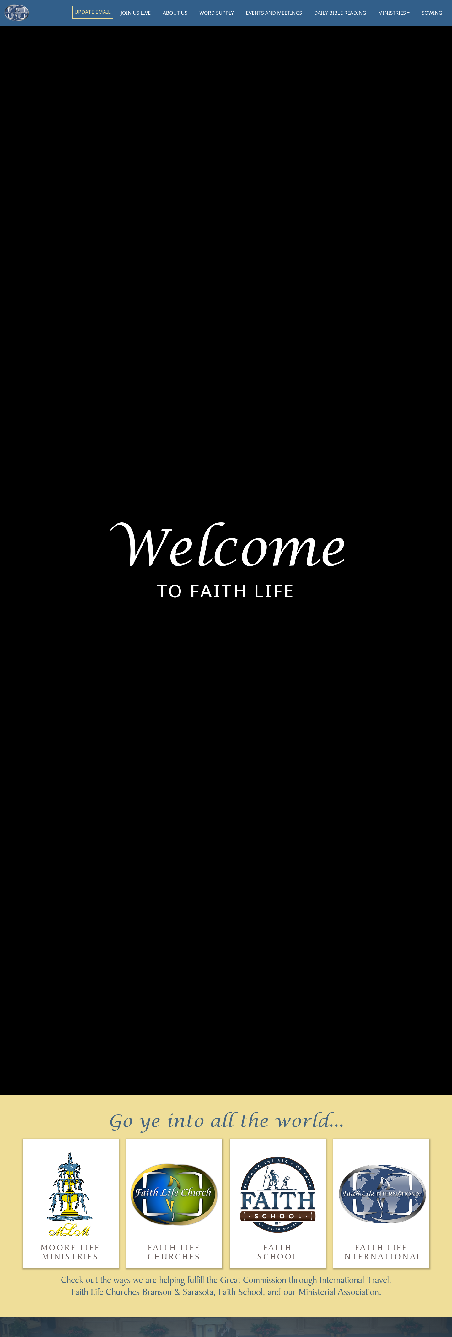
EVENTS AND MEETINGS (274, 12)
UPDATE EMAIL (92, 11)
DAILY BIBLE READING (340, 12)
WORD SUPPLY (216, 12)
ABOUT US (175, 12)
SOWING (432, 12)
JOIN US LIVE (136, 12)
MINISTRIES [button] (392, 12)
